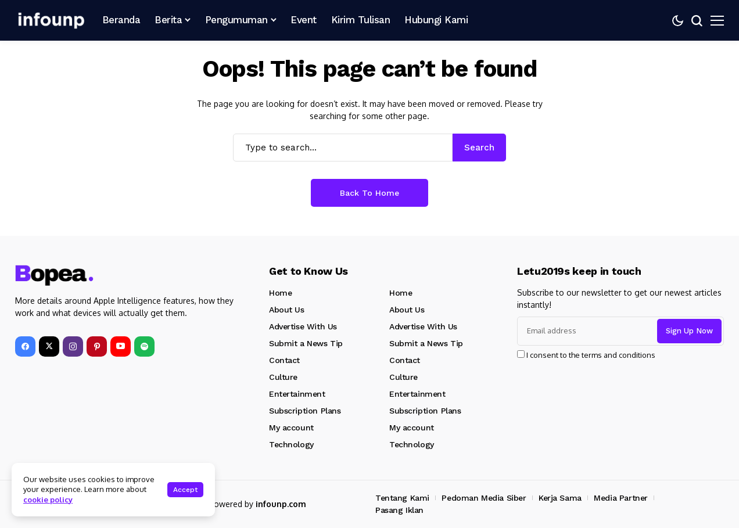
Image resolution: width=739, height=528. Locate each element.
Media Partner (621, 497)
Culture (283, 377)
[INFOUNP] (50, 20)
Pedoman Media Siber (484, 497)
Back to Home (369, 192)
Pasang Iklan (399, 510)
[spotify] (144, 346)
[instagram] (73, 346)
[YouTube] (120, 346)
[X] (49, 346)
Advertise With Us (303, 326)
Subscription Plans (304, 410)
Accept (185, 490)
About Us (286, 309)
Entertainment (297, 393)
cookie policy (48, 499)
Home (280, 292)
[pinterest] (97, 346)
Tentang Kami (402, 497)
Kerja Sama (560, 497)
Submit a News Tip (306, 343)
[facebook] (25, 346)
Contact (284, 360)
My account (291, 427)
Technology (291, 444)
